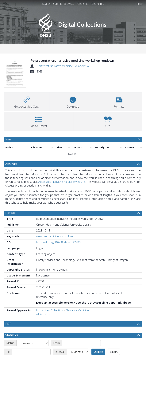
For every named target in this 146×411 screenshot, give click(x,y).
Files (8, 149)
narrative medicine (47, 246)
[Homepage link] (73, 24)
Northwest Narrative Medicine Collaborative (63, 66)
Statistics (11, 354)
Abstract (11, 174)
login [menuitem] (140, 4)
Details (10, 223)
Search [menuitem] (46, 4)
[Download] (73, 111)
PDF (8, 333)
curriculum (66, 246)
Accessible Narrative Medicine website (61, 191)
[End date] (31, 371)
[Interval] (77, 371)
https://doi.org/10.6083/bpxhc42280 (58, 252)
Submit (57, 4)
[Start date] (81, 362)
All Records (43, 324)
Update (98, 370)
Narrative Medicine (77, 320)
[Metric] (32, 362)
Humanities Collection (49, 320)
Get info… (83, 4)
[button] (119, 111)
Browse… (69, 4)
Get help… (97, 4)
